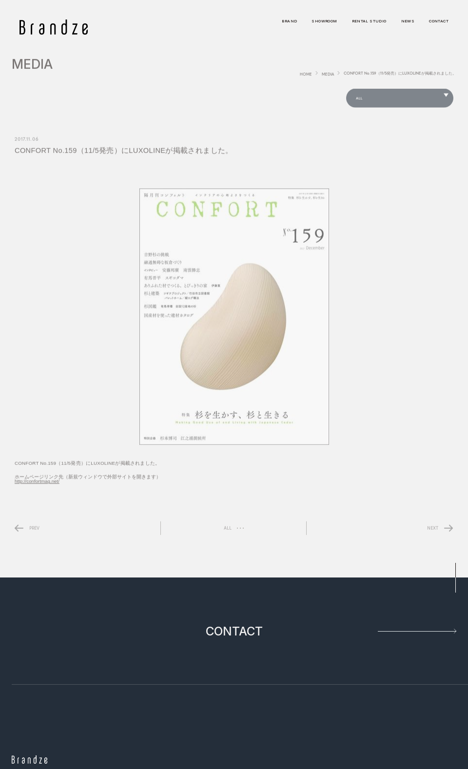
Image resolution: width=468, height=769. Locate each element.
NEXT (432, 530)
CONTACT (438, 21)
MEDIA (328, 76)
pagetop (455, 578)
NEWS (408, 21)
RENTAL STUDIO (369, 21)
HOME (306, 76)
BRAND (289, 21)
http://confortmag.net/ (37, 483)
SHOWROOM (324, 21)
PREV (34, 530)
